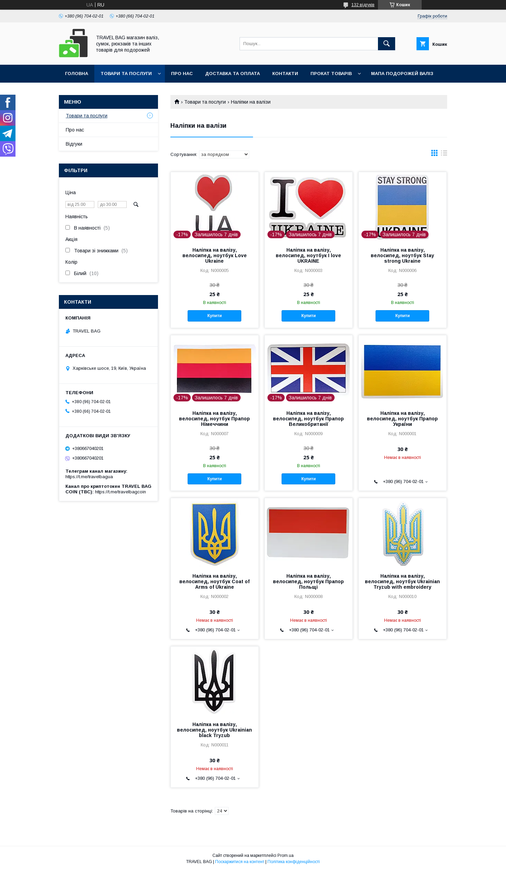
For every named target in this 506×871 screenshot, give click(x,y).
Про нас (182, 73)
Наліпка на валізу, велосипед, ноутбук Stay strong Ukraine (402, 255)
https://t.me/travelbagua (89, 476)
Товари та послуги (126, 73)
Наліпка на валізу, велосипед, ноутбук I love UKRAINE (308, 255)
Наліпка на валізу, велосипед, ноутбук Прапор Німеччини (214, 418)
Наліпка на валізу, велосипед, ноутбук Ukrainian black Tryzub (214, 730)
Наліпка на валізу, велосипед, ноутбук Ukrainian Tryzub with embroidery (402, 581)
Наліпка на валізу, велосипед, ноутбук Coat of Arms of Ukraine (214, 581)
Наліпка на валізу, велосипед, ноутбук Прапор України (402, 418)
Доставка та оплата (232, 73)
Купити (214, 315)
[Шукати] (386, 43)
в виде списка (444, 154)
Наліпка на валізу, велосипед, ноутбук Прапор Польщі (308, 581)
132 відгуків (363, 4)
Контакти (285, 73)
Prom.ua (285, 855)
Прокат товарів (331, 73)
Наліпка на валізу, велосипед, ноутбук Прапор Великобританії (308, 418)
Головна (76, 73)
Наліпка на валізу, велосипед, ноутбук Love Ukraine (214, 255)
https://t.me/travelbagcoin (120, 491)
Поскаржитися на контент (239, 861)
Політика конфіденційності (293, 861)
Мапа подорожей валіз (402, 73)
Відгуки (74, 144)
